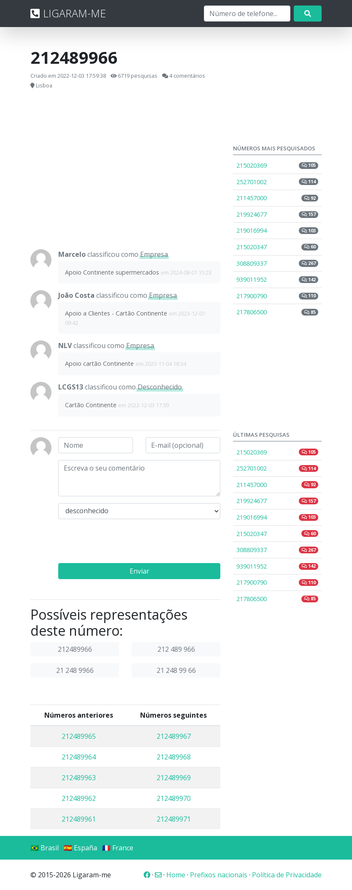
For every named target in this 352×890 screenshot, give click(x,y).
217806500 (277, 312)
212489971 (174, 819)
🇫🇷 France (117, 847)
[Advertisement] (125, 170)
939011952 (277, 279)
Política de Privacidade (287, 874)
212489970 (174, 798)
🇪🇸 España (80, 847)
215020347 (277, 247)
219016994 (277, 230)
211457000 (277, 198)
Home (175, 874)
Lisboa (44, 85)
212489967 (174, 736)
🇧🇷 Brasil (44, 847)
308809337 (277, 263)
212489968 (174, 757)
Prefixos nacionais (218, 874)
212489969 (174, 777)
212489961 (79, 819)
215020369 (277, 165)
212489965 (79, 736)
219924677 (277, 214)
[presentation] (122, 542)
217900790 (277, 296)
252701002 (277, 182)
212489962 (79, 798)
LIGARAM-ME (68, 13)
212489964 (79, 757)
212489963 (79, 777)
